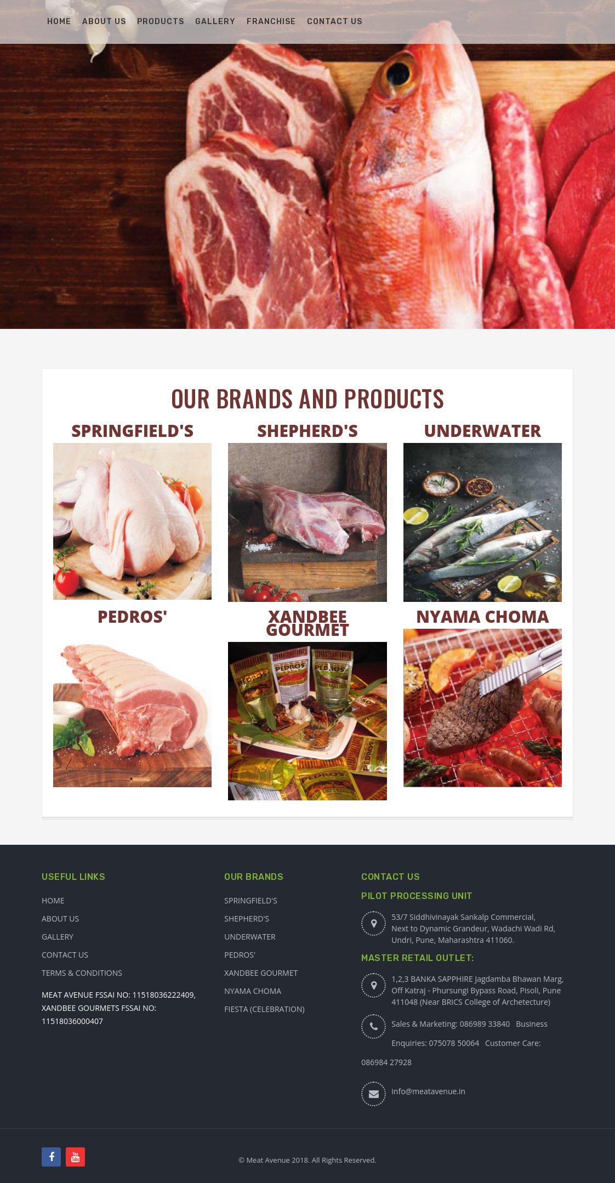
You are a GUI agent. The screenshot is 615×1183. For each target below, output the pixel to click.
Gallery (57, 936)
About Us (60, 918)
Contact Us (65, 954)
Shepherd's (246, 918)
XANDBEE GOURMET (307, 623)
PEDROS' (133, 616)
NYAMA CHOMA (482, 616)
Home (53, 900)
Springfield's (250, 900)
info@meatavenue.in (428, 1091)
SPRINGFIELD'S (132, 430)
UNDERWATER (482, 430)
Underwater (249, 936)
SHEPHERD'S (307, 430)
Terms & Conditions (82, 973)
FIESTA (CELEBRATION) (264, 1009)
